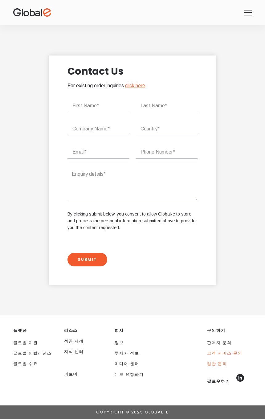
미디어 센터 (127, 364)
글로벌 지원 (25, 343)
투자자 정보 (127, 353)
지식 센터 (74, 352)
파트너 (71, 374)
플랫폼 (20, 330)
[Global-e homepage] (248, 13)
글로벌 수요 (25, 364)
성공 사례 (74, 341)
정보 (119, 343)
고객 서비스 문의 (225, 353)
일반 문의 (217, 364)
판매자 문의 (219, 343)
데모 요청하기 (129, 374)
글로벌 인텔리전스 (32, 353)
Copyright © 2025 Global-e (132, 412)
